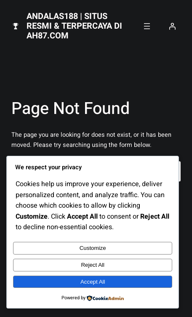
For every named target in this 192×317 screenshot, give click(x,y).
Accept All (92, 282)
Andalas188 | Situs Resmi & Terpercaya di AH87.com (74, 26)
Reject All (92, 265)
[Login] (172, 26)
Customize (93, 248)
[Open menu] (147, 26)
